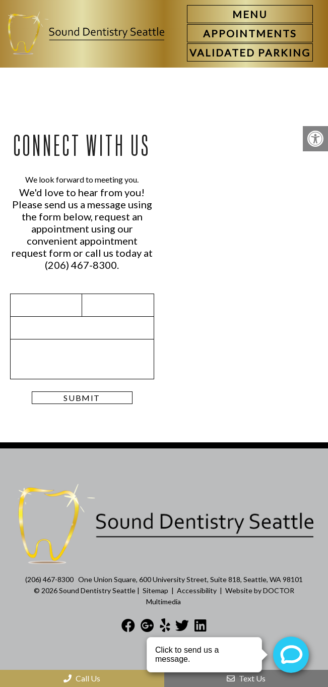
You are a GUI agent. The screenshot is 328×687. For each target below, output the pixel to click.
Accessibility (197, 590)
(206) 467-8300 (81, 265)
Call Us (81, 678)
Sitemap (155, 590)
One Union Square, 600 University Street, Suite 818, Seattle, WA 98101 (190, 579)
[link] (250, 33)
